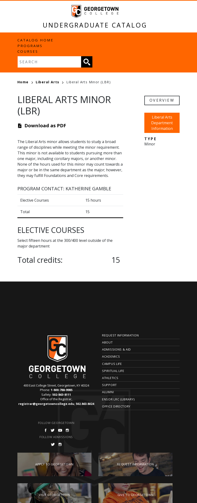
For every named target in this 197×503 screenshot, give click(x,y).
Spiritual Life (113, 371)
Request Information (120, 335)
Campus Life (112, 364)
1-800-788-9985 (61, 390)
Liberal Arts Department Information (162, 123)
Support (109, 385)
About (107, 342)
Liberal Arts (50, 82)
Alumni (108, 392)
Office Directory (116, 406)
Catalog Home (35, 40)
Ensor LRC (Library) (118, 399)
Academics (111, 356)
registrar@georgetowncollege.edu (46, 404)
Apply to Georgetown (54, 464)
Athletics (110, 378)
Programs (30, 45)
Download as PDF (45, 125)
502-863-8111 (61, 394)
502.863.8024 (85, 404)
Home (25, 82)
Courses (27, 51)
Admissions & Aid (116, 349)
